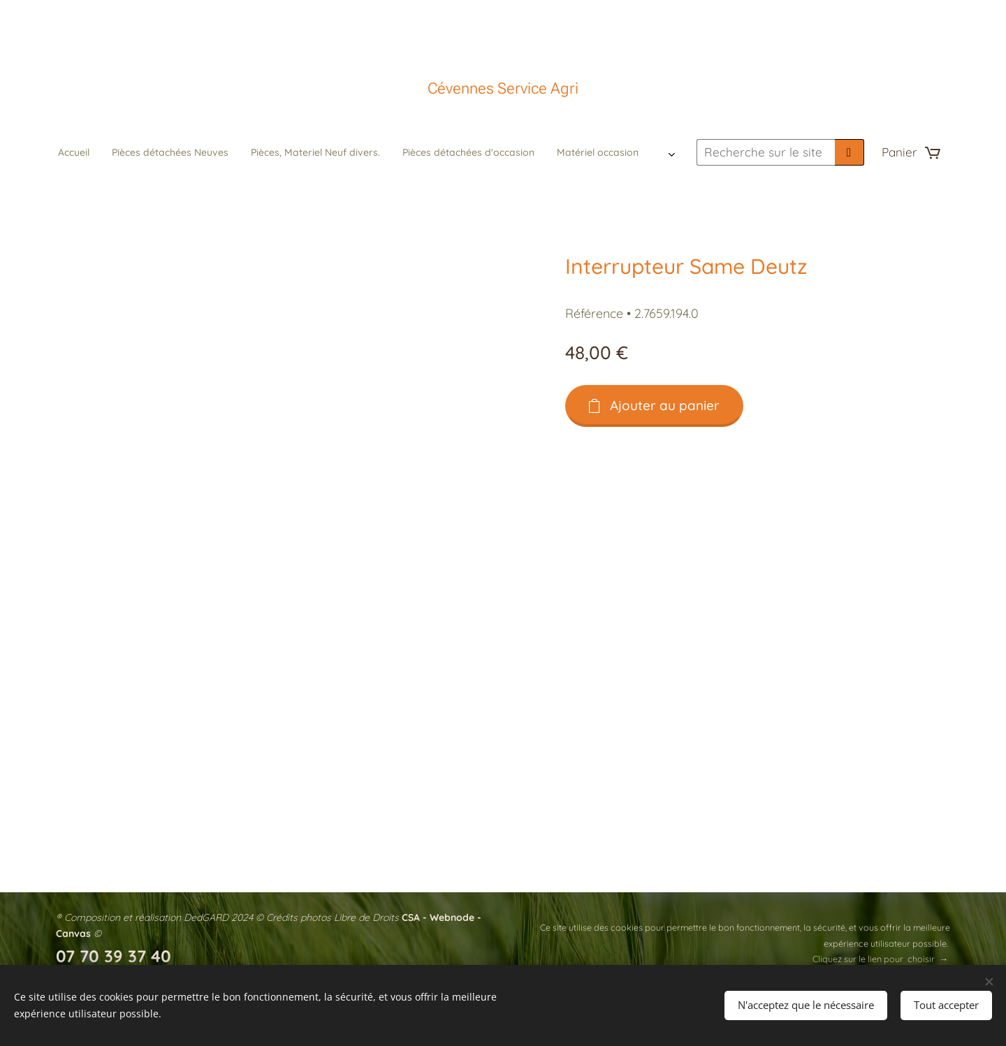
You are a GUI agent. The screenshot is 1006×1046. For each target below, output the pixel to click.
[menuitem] (303, 152)
